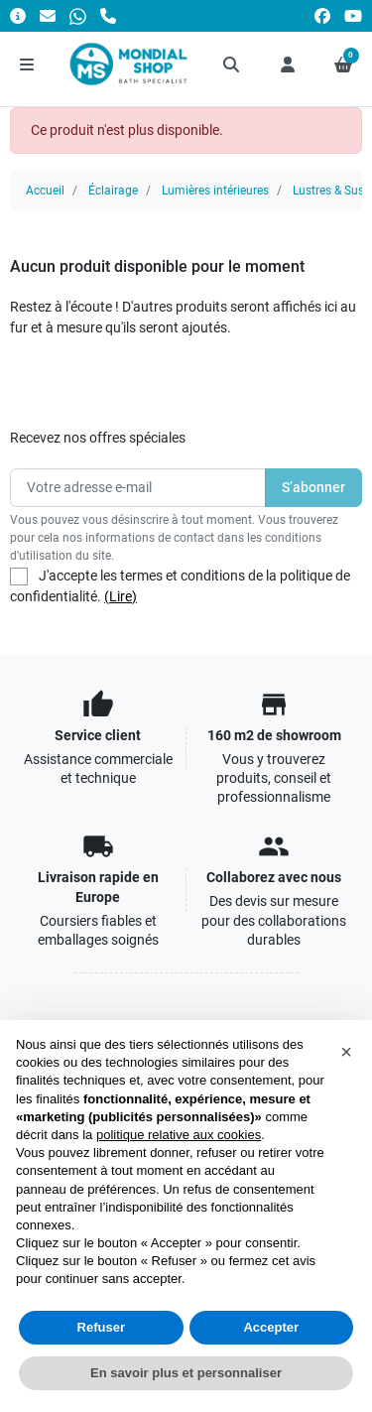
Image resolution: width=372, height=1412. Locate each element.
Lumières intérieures (215, 190)
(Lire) (120, 596)
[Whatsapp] (77, 15)
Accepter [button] (271, 1327)
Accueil (45, 190)
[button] (232, 64)
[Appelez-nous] (108, 15)
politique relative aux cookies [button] (178, 1134)
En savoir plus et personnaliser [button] (186, 1372)
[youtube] (353, 15)
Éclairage (113, 190)
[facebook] (322, 15)
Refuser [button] (101, 1327)
